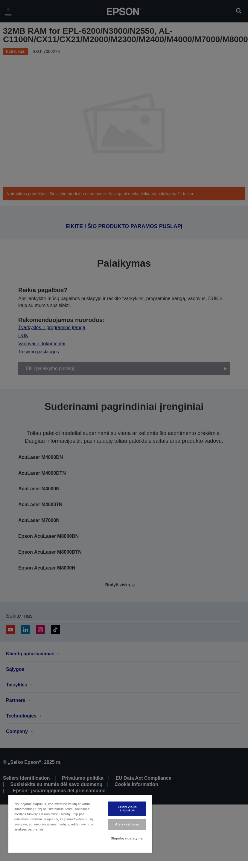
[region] (80, 824)
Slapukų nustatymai (127, 838)
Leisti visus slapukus (127, 808)
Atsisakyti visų (127, 824)
